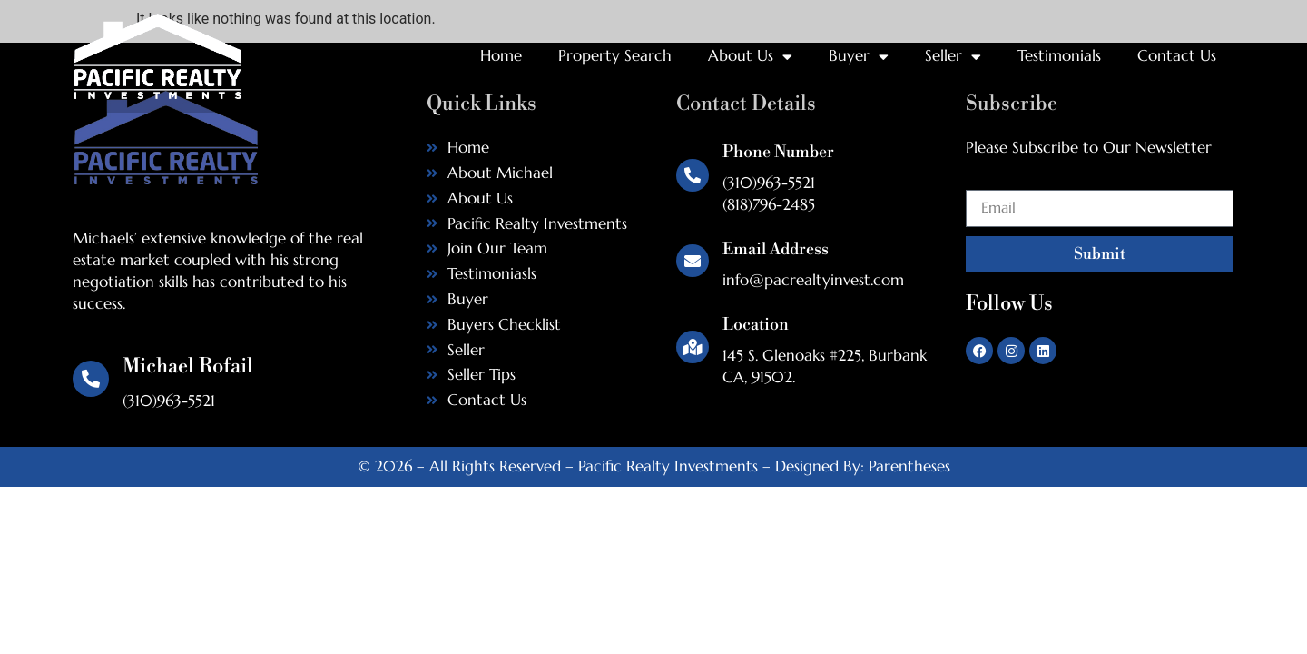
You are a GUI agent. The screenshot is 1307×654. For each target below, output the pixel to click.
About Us (750, 57)
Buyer (859, 57)
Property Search (615, 55)
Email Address (775, 249)
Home (501, 55)
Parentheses (909, 466)
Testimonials (1059, 55)
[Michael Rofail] (91, 379)
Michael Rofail (188, 366)
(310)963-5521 (768, 183)
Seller (953, 57)
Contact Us (1176, 55)
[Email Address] (692, 260)
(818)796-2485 (768, 204)
